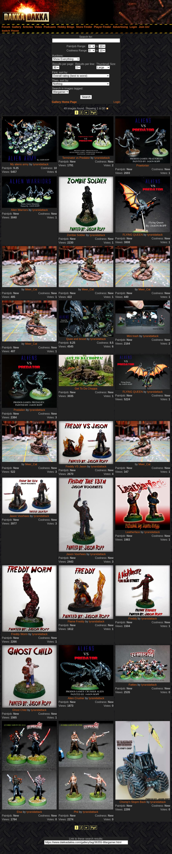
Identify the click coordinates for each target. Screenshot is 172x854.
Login (116, 101)
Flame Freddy (76, 621)
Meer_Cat (31, 289)
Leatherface (132, 532)
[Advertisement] (126, 11)
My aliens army (19, 164)
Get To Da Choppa (86, 388)
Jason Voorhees (19, 516)
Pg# (93, 112)
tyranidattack (40, 164)
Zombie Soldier (76, 235)
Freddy (132, 618)
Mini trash (133, 336)
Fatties (133, 684)
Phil (76, 811)
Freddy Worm (19, 634)
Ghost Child (19, 710)
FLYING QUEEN (133, 234)
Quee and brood (76, 339)
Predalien (19, 409)
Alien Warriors (19, 210)
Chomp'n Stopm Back (133, 802)
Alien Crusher (76, 698)
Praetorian (142, 165)
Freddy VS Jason (76, 466)
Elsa (19, 811)
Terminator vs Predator (76, 157)
